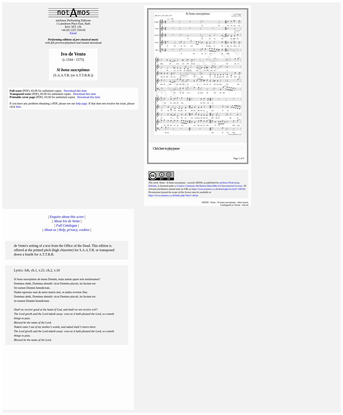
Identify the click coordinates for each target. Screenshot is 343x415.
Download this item (75, 90)
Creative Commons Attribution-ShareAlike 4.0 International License (209, 186)
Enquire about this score (67, 217)
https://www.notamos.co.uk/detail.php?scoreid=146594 (218, 189)
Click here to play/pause (166, 148)
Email (73, 33)
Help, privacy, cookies (74, 230)
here (18, 106)
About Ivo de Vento (67, 221)
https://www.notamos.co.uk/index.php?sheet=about (173, 195)
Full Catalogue (66, 225)
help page (81, 103)
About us (50, 230)
